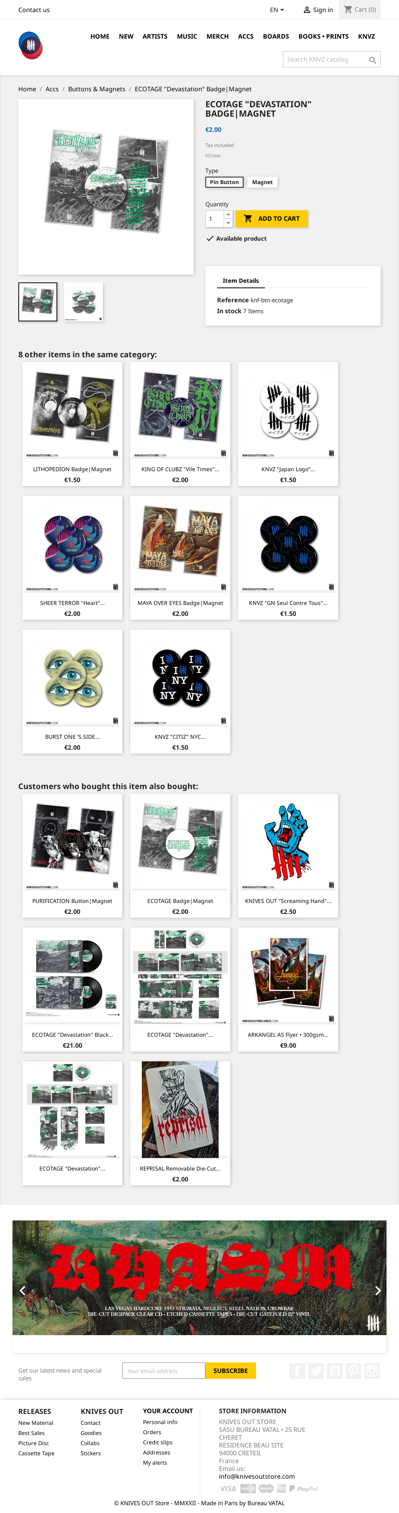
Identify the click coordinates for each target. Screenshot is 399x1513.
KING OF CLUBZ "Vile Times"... (180, 469)
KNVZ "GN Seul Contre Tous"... (288, 603)
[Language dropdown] (278, 10)
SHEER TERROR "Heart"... (72, 603)
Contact (91, 1422)
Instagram (372, 1371)
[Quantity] (214, 218)
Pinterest (353, 1371)
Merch (218, 36)
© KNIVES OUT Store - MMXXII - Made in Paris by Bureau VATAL (199, 1503)
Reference (233, 300)
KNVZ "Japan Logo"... (288, 469)
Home (99, 36)
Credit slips (158, 1442)
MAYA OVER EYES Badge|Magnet (180, 603)
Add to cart (272, 219)
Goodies (91, 1433)
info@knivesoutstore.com (257, 1476)
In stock (229, 311)
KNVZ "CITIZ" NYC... (180, 736)
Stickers (91, 1453)
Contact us (34, 9)
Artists (155, 36)
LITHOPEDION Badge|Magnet (72, 469)
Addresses (156, 1452)
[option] (199, 1286)
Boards (276, 36)
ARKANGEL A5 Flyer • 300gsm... (288, 1034)
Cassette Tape (36, 1453)
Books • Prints (323, 36)
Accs (246, 36)
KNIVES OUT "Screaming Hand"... (288, 901)
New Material (35, 1422)
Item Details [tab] (241, 280)
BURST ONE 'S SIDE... (72, 736)
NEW (126, 36)
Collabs (90, 1443)
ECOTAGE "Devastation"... (180, 1034)
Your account (168, 1411)
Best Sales (31, 1433)
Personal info (160, 1422)
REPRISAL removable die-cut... (180, 1168)
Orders (152, 1432)
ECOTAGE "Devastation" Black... (72, 1034)
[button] (40, 1286)
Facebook (297, 1371)
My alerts (155, 1462)
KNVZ (366, 36)
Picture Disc (33, 1443)
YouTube (335, 1371)
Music (187, 36)
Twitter (316, 1371)
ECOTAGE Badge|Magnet (180, 901)
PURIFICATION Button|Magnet (72, 901)
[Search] (332, 59)
